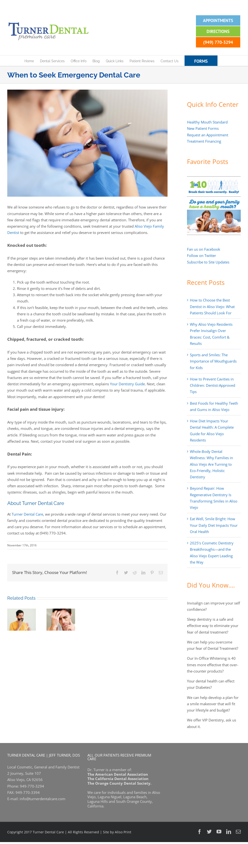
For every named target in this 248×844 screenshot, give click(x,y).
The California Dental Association (117, 778)
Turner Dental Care (27, 514)
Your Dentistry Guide (127, 383)
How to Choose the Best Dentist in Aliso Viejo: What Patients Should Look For (212, 306)
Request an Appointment (207, 134)
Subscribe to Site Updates (208, 262)
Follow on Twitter (201, 255)
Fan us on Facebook (203, 249)
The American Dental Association (117, 774)
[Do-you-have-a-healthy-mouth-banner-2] (214, 200)
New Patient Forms (203, 128)
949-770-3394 (28, 792)
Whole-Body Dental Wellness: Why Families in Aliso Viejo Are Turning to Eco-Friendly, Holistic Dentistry (211, 464)
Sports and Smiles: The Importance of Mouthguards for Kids (213, 361)
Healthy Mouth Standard (207, 122)
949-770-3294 (32, 786)
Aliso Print (123, 832)
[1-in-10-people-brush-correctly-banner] (214, 180)
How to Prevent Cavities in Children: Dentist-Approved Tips (212, 385)
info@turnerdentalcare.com (42, 798)
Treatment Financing (204, 141)
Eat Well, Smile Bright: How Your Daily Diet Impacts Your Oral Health (214, 525)
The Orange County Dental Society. (119, 783)
